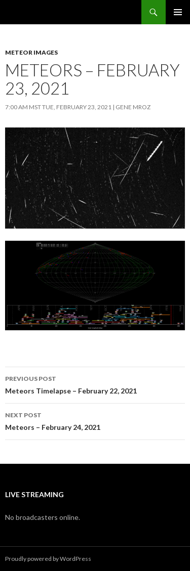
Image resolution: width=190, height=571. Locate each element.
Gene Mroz (133, 107)
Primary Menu (178, 12)
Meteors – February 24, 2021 (95, 420)
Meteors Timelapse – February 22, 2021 (95, 384)
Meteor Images (31, 52)
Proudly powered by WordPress (48, 558)
